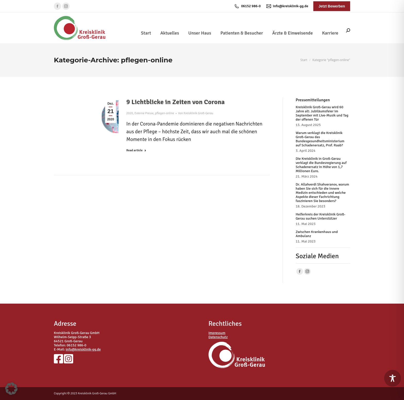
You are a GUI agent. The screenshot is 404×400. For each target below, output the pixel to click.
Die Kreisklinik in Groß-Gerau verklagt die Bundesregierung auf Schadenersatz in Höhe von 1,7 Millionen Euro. (321, 165)
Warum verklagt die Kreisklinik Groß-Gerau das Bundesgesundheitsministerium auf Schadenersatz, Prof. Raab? (320, 139)
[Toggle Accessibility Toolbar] (392, 378)
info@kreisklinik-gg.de (287, 6)
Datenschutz (218, 337)
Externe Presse (144, 113)
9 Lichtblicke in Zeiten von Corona (175, 102)
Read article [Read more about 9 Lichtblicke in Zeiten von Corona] (136, 150)
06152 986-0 (247, 6)
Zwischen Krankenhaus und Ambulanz (317, 234)
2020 (129, 113)
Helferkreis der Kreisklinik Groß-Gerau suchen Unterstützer (321, 216)
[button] (11, 388)
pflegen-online (164, 113)
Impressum (216, 333)
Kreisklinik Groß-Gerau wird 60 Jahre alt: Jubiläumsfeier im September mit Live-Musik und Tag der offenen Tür (322, 113)
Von (195, 113)
